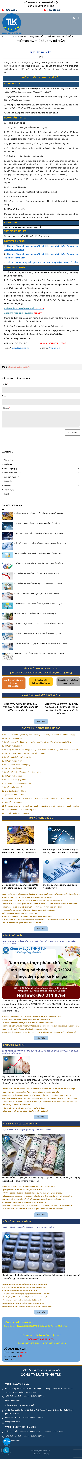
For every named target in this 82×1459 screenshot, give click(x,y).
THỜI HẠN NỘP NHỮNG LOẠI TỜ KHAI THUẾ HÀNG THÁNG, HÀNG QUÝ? (27, 916)
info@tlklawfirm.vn (12, 1400)
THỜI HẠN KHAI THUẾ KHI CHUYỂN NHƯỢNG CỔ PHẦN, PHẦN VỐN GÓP (27, 897)
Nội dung (6, 408)
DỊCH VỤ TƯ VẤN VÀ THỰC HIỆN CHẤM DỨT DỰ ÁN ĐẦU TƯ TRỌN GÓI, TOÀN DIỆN (31, 1092)
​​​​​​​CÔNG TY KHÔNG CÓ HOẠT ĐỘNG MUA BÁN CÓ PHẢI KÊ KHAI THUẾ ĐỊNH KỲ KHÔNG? (32, 907)
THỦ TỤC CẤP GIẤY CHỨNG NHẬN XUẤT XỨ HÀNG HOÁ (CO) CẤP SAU (26, 1019)
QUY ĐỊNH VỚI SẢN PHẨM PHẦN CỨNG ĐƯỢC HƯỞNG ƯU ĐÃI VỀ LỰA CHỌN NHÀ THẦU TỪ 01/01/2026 (37, 1205)
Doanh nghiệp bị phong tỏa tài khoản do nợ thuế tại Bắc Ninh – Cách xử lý (27, 1306)
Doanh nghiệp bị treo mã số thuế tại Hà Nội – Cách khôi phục (23, 1303)
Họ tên (5, 384)
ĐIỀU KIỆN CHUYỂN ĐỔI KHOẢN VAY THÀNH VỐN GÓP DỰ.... (40, 654)
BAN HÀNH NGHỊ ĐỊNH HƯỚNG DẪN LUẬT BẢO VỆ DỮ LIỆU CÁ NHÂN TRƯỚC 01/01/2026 (33, 1209)
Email (4, 396)
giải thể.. (26, 367)
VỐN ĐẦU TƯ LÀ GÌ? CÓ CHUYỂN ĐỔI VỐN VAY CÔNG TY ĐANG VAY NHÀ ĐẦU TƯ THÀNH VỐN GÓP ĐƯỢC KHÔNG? (39, 1089)
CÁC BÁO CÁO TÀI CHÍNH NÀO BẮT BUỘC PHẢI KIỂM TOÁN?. (40, 543)
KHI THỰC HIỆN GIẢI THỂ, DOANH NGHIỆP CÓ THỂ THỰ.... (38, 523)
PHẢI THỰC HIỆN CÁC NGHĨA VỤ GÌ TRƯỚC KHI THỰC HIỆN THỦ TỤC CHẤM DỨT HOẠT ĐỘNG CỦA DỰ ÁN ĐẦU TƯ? (40, 1098)
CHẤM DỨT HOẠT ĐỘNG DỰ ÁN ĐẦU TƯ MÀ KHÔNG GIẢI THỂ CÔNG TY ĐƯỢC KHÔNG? (19, 851)
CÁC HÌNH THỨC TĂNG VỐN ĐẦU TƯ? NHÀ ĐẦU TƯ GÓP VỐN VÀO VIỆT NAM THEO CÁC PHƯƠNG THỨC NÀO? (40, 1052)
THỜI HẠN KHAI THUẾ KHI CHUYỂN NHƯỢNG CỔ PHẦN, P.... (39, 563)
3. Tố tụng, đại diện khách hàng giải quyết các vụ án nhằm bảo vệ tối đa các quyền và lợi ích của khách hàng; (40, 750)
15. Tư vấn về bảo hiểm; (12, 761)
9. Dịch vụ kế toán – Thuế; (13, 795)
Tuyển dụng (9, 490)
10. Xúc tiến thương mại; (12, 802)
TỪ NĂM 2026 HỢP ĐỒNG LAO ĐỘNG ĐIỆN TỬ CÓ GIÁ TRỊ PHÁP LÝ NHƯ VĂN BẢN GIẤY (33, 1193)
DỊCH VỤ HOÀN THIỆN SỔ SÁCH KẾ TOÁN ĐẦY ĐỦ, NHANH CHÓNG (25, 1029)
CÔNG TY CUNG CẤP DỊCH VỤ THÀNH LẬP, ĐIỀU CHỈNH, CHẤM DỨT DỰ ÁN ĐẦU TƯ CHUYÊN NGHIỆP (37, 1095)
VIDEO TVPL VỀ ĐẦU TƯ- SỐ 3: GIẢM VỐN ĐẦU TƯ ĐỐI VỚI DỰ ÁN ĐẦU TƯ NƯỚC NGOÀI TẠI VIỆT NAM (20, 707)
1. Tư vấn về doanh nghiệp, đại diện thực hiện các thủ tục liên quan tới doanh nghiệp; (38, 735)
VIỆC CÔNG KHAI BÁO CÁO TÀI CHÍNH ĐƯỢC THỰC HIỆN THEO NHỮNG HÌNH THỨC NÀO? (20, 886)
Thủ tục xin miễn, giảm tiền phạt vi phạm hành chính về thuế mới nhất (26, 1293)
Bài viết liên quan (12, 505)
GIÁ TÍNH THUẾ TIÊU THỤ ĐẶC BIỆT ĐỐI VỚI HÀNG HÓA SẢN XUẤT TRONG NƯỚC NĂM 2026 (34, 1199)
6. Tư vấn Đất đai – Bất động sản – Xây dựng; (21, 772)
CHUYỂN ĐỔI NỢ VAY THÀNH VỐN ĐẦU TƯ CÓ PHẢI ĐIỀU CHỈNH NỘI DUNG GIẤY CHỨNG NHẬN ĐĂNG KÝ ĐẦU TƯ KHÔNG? (41, 1026)
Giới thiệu (8, 464)
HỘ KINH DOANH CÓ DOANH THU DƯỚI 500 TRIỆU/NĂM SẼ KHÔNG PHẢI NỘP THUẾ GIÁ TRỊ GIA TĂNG (37, 1196)
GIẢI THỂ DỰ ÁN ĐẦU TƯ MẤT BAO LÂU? (16, 1105)
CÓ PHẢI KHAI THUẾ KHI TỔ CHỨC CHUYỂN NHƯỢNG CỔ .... (40, 574)
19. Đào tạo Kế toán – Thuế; (14, 791)
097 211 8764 (55, 10)
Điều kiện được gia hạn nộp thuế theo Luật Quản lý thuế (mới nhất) (25, 1284)
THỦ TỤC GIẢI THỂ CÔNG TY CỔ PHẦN (41, 41)
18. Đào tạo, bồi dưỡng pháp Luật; (16, 783)
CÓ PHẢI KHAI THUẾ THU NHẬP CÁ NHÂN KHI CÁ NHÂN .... (39, 584)
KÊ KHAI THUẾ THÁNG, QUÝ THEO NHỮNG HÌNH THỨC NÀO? (23, 923)
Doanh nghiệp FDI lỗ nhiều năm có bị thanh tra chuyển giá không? (25, 1297)
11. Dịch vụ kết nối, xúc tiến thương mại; (19, 810)
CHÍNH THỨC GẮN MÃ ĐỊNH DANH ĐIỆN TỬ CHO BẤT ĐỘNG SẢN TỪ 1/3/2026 (29, 1186)
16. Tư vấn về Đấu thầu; (12, 768)
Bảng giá (8, 481)
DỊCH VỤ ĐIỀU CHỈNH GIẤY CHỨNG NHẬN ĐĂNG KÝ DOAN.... (40, 553)
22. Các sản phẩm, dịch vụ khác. (16, 813)
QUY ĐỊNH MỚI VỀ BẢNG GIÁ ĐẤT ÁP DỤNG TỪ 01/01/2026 (22, 1190)
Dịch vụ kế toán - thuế (13, 473)
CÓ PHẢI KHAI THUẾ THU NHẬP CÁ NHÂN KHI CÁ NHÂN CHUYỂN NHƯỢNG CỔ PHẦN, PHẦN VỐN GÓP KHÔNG (40, 904)
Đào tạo (7, 485)
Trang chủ (8, 460)
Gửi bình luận (72, 432)
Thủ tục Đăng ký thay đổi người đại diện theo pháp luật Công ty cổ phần (42, 262)
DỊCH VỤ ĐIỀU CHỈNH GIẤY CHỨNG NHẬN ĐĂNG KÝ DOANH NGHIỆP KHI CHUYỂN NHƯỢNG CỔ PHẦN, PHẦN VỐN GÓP (41, 894)
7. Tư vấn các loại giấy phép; (14, 780)
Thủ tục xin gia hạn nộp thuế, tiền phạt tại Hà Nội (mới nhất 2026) (24, 1287)
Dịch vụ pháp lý (10, 469)
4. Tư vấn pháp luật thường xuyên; (16, 757)
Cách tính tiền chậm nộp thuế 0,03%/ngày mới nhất (20, 1290)
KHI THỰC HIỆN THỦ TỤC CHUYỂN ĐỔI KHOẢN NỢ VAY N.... (39, 634)
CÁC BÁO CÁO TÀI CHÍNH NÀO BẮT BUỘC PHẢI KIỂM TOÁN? (60, 886)
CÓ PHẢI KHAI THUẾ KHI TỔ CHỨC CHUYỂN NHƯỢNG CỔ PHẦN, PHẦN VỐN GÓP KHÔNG (33, 900)
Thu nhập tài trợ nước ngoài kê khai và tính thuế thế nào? (22, 1300)
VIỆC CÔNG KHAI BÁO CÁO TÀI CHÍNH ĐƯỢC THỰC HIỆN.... (39, 533)
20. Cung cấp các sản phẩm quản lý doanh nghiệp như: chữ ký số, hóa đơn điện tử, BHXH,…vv (37, 798)
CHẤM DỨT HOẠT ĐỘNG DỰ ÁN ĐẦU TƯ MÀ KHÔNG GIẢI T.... (40, 513)
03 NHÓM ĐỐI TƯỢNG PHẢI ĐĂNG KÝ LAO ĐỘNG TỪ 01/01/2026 (24, 1202)
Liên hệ (7, 494)
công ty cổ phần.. (15, 367)
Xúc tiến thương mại (12, 477)
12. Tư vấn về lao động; (12, 738)
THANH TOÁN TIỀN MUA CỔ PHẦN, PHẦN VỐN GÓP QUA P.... (40, 604)
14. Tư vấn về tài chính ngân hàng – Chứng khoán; (23, 753)
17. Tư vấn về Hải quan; (12, 776)
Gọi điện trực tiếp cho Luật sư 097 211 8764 (13, 683)
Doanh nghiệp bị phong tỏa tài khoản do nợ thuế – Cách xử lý (28, 1227)
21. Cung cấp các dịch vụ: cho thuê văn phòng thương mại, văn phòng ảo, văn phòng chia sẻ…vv (40, 806)
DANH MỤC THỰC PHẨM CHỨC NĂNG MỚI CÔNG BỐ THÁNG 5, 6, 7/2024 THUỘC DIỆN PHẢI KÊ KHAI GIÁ (39, 942)
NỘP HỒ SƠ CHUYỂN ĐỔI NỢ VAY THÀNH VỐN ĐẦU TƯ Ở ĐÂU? (24, 1108)
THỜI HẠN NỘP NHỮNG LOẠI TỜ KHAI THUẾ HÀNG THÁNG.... (40, 624)
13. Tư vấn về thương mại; (13, 746)
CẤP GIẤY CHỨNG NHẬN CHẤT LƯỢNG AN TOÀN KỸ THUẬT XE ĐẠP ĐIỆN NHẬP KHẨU (32, 1016)
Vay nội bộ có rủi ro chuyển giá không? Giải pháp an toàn (26, 1130)
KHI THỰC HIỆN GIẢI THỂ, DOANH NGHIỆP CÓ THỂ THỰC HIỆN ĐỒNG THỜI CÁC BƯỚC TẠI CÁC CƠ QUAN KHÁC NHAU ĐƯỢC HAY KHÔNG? (61, 851)
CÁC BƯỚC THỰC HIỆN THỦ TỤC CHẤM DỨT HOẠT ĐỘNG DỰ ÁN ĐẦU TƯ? (28, 1023)
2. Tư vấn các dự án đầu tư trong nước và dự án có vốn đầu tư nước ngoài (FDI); (36, 742)
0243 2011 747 (12, 10)
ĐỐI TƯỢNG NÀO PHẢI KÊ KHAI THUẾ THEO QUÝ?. (36, 614)
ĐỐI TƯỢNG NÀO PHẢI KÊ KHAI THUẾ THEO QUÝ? (20, 913)
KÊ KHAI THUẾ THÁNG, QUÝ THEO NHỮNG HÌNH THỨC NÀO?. (40, 644)
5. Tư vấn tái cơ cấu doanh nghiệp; (17, 765)
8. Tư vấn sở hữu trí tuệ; (12, 787)
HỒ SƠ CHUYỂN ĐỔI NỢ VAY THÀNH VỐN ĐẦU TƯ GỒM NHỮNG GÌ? (26, 1111)
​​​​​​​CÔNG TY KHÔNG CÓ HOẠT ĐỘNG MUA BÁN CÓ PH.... (37, 594)
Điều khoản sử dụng (41, 1454)
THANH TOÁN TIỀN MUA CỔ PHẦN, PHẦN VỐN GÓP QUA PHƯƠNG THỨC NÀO (29, 910)
